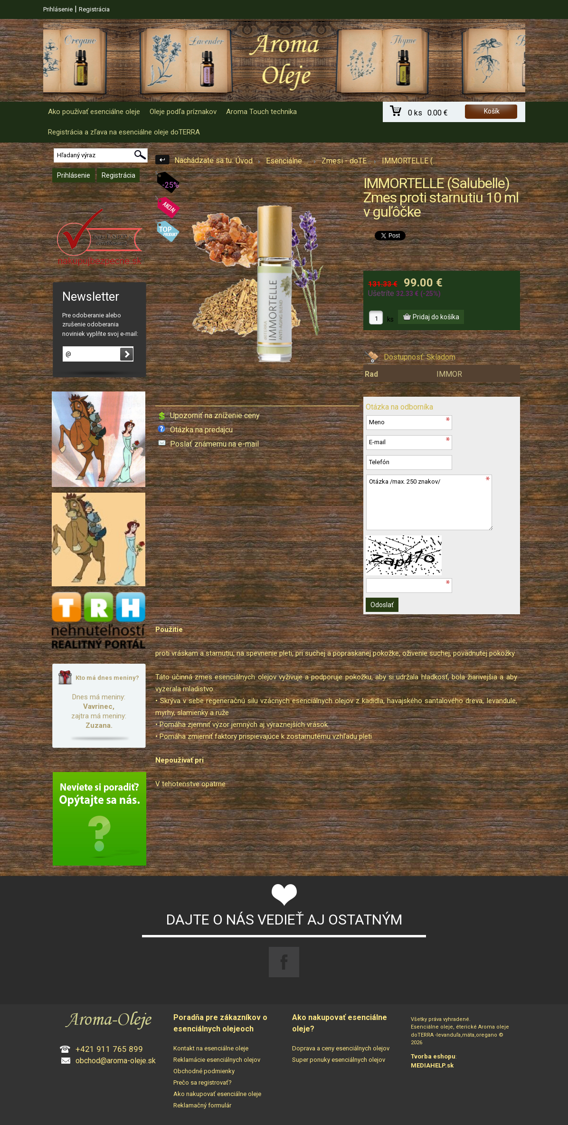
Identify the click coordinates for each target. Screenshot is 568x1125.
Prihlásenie (58, 9)
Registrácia (94, 9)
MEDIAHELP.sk (432, 1065)
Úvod (244, 160)
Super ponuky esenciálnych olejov (338, 1059)
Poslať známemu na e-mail (214, 443)
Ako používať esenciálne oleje (94, 111)
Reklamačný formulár (202, 1105)
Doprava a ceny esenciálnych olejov (340, 1048)
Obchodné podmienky (204, 1071)
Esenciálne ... (287, 160)
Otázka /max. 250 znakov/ (429, 502)
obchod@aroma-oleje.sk (116, 1060)
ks (390, 319)
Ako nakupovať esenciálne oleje (217, 1093)
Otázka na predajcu (201, 429)
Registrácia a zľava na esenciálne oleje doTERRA (124, 132)
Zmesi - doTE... (346, 160)
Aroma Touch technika (261, 111)
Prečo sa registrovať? (202, 1082)
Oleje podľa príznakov (183, 111)
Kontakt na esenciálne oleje (210, 1048)
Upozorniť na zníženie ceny (215, 415)
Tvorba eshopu (433, 1056)
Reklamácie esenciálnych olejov (216, 1059)
